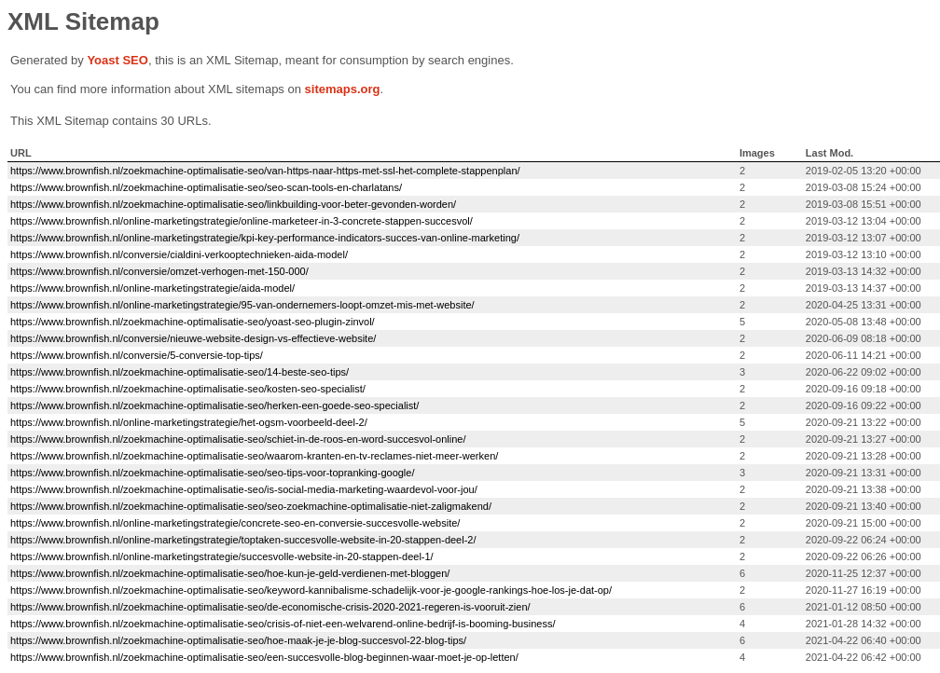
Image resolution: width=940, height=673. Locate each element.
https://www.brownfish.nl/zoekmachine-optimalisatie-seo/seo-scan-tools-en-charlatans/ (206, 187)
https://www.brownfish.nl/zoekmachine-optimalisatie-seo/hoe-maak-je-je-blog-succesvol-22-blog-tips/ (238, 640)
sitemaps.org (342, 89)
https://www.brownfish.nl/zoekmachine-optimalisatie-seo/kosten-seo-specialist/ (188, 388)
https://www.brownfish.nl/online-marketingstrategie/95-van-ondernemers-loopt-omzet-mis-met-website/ (242, 304)
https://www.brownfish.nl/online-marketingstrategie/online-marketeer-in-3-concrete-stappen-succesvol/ (241, 221)
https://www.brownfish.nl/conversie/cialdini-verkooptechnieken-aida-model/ (179, 254)
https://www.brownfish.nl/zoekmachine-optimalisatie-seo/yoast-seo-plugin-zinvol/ (192, 321)
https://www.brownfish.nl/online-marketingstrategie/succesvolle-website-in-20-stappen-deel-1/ (222, 556)
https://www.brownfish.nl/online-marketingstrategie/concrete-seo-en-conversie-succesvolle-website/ (235, 523)
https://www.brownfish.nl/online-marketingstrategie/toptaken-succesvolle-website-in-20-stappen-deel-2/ (243, 539)
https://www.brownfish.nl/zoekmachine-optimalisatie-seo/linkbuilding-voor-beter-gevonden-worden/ (233, 204)
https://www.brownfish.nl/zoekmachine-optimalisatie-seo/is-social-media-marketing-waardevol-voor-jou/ (243, 489)
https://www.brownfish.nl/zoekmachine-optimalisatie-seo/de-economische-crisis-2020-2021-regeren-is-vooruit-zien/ (270, 606)
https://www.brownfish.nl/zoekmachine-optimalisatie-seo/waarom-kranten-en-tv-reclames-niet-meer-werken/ (254, 455)
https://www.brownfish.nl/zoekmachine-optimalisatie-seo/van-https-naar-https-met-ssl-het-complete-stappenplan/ (265, 170)
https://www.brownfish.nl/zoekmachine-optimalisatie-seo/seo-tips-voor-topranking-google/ (212, 472)
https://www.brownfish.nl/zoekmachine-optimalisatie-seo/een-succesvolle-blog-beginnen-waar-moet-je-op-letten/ (264, 657)
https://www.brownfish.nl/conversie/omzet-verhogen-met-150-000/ (159, 271)
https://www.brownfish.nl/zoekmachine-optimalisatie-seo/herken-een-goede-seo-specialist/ (214, 405)
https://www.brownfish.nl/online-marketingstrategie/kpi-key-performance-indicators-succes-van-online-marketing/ (264, 237)
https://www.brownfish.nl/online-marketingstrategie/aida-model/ (152, 288)
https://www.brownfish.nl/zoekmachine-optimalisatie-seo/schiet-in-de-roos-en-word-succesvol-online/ (237, 439)
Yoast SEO (117, 60)
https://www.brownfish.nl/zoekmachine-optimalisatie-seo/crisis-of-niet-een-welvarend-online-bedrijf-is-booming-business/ (282, 623)
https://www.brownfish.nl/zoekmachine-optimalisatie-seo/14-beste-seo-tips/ (179, 372)
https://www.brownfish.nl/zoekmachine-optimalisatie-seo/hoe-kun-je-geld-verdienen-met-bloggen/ (229, 573)
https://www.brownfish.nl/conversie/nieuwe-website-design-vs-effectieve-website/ (193, 338)
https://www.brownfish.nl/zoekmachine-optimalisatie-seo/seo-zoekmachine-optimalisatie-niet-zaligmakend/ (250, 506)
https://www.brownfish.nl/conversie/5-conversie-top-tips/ (136, 355)
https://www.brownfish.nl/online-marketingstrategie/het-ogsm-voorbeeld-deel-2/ (188, 422)
